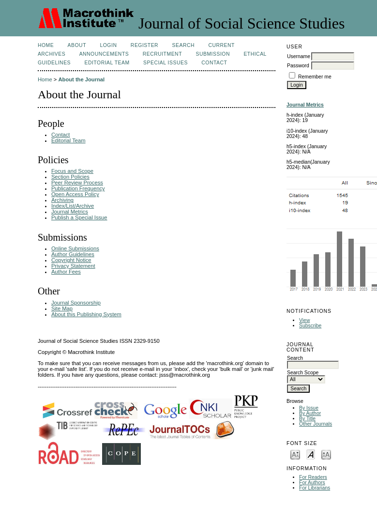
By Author (310, 413)
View (304, 320)
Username (298, 56)
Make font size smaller (295, 454)
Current (221, 45)
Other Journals (315, 424)
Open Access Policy (75, 194)
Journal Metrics (69, 212)
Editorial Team (106, 62)
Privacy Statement (73, 266)
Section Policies (70, 177)
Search (183, 45)
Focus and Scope (72, 171)
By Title (307, 418)
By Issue (308, 408)
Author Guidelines (72, 254)
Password (298, 65)
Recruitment (162, 54)
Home (46, 45)
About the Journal (81, 79)
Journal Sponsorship (76, 303)
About (77, 45)
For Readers (313, 477)
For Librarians (314, 488)
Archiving (62, 200)
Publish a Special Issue (79, 217)
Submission (212, 54)
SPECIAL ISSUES (165, 62)
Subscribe (310, 325)
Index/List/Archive (72, 206)
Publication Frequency (78, 188)
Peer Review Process (77, 182)
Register (144, 45)
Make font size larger (326, 454)
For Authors (312, 482)
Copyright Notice (71, 260)
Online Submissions (75, 248)
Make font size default (311, 454)
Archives (51, 54)
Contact (214, 62)
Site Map (62, 308)
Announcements (104, 54)
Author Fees (66, 272)
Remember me (315, 76)
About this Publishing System (86, 314)
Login (108, 45)
